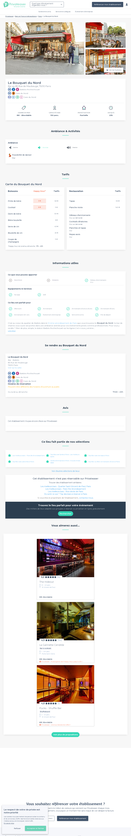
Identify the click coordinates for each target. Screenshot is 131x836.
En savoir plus (9, 823)
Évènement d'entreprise (84, 11)
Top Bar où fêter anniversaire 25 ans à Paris (104, 462)
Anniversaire (47, 309)
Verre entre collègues (63, 11)
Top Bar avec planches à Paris (23, 462)
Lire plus (11, 331)
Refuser (17, 828)
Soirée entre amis (44, 11)
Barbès (16, 360)
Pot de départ (106, 315)
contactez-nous (86, 498)
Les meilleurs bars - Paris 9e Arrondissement (28, 455)
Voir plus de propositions (65, 734)
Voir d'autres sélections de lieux (65, 471)
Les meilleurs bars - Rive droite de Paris (65, 491)
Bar (10, 360)
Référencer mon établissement (107, 4)
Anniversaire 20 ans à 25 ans (82, 309)
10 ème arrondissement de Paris (62, 323)
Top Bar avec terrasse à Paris (98, 455)
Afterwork (17, 309)
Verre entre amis (78, 315)
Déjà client (48, 818)
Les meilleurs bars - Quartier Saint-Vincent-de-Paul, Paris (65, 486)
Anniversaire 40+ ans (21, 315)
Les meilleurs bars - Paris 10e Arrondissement (65, 489)
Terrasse (17, 295)
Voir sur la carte (14, 368)
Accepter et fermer (35, 828)
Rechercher (65, 513)
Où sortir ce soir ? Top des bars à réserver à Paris (65, 494)
